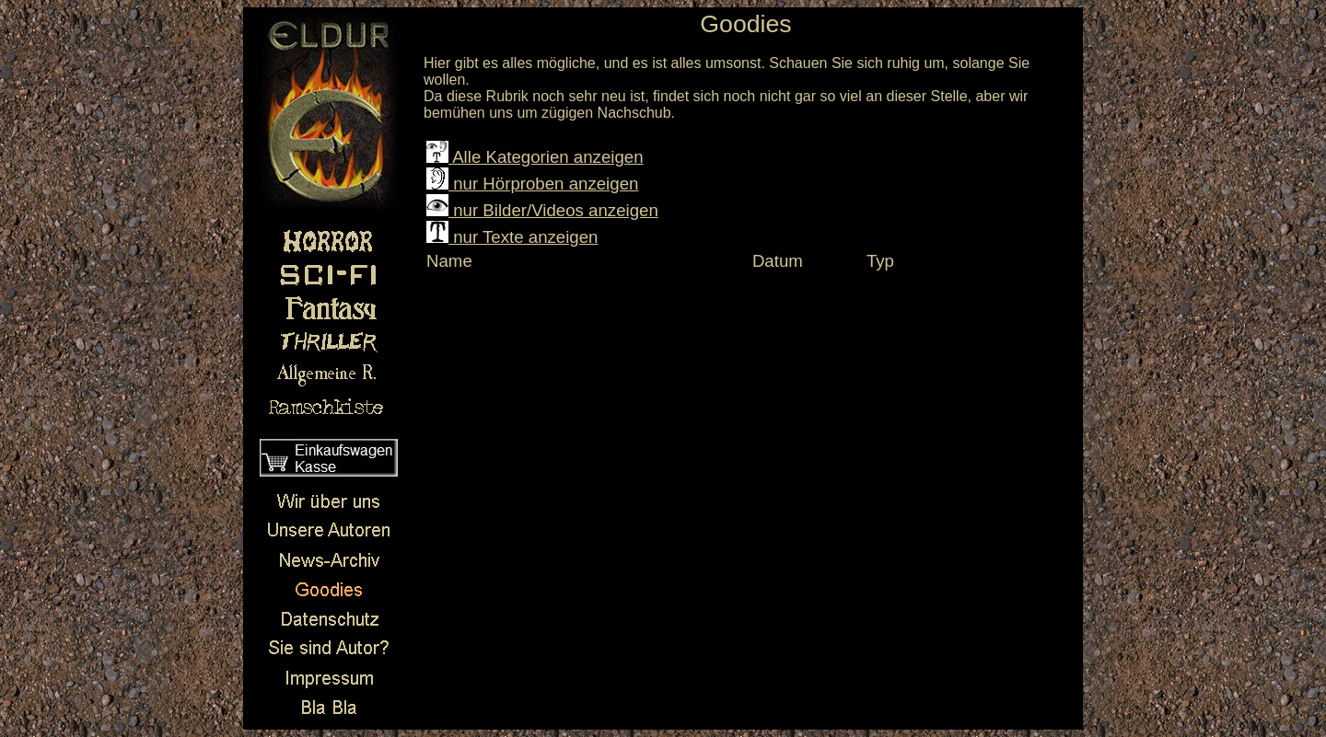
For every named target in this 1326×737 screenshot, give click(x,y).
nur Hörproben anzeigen (532, 183)
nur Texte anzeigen (512, 237)
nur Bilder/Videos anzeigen (542, 210)
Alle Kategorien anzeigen (535, 157)
